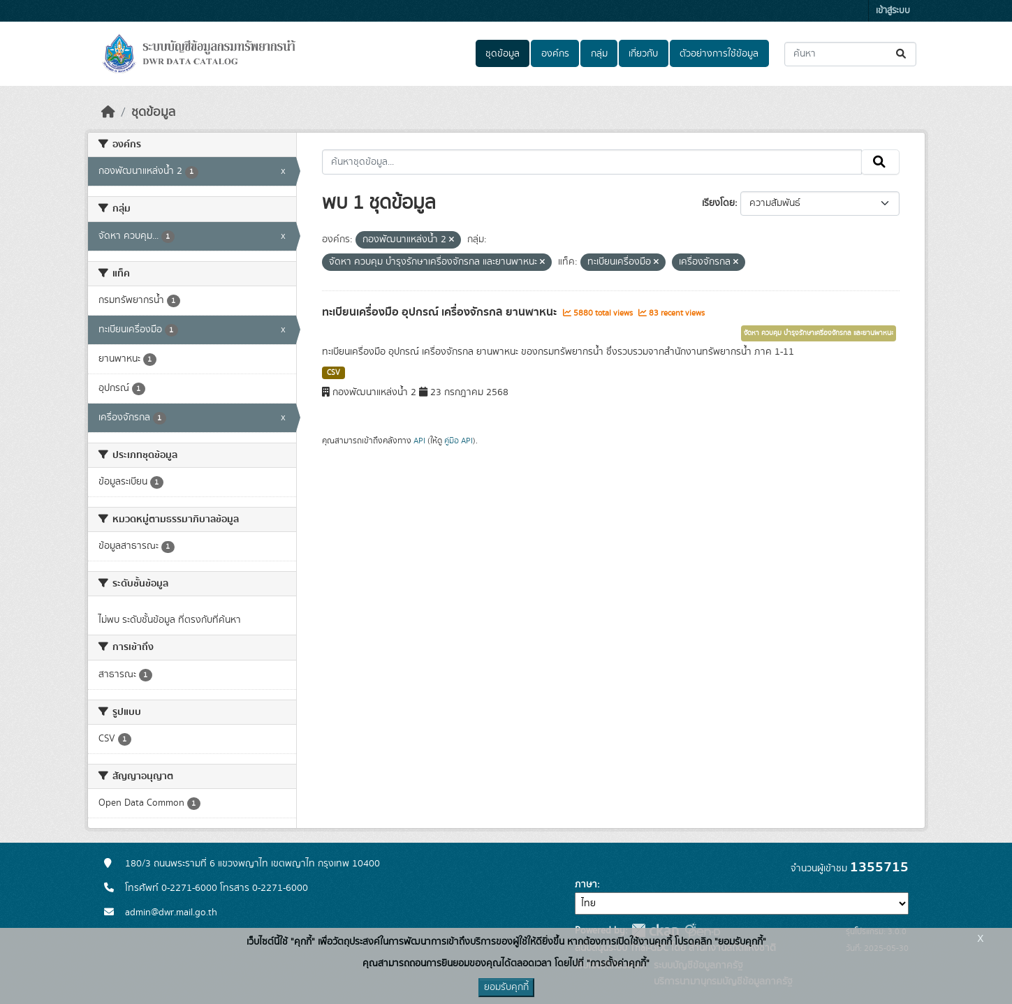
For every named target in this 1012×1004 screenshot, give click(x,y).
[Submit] (902, 54)
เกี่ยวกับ (643, 54)
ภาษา (586, 885)
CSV (333, 372)
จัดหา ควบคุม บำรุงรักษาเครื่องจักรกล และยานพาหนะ (818, 333)
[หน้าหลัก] (108, 112)
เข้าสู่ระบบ (893, 10)
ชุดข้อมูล (502, 54)
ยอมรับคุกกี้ (506, 987)
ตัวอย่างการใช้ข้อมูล (719, 54)
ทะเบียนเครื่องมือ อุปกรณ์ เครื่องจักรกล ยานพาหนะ (440, 312)
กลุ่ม (599, 54)
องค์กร (555, 54)
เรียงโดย (718, 203)
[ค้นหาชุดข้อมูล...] (850, 54)
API (419, 440)
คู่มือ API (458, 440)
